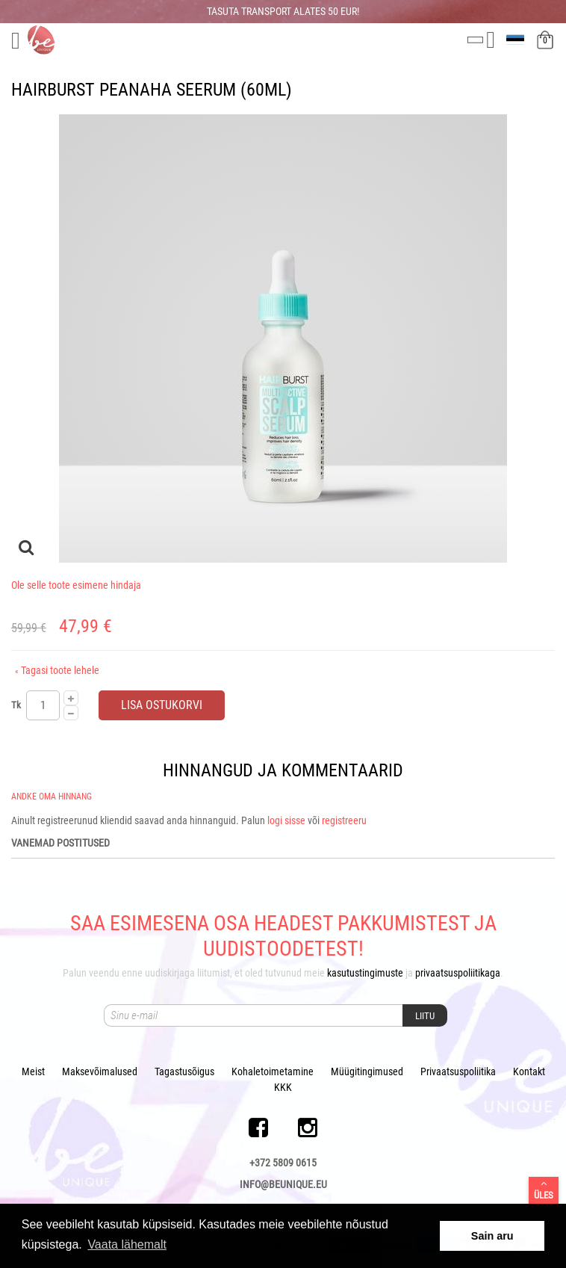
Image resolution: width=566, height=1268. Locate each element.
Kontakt (529, 1071)
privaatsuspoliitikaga (457, 973)
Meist (33, 1071)
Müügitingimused (367, 1071)
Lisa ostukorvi (161, 705)
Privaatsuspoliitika (458, 1071)
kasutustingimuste (365, 973)
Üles (543, 1189)
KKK (283, 1087)
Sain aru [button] (492, 1236)
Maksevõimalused (99, 1071)
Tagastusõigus (184, 1071)
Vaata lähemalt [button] (127, 1244)
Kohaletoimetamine (272, 1071)
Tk (16, 705)
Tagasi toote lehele (57, 670)
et (517, 40)
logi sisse (286, 820)
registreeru (344, 820)
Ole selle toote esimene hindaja (76, 585)
